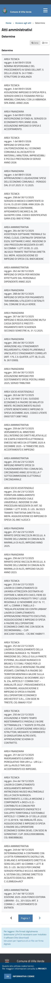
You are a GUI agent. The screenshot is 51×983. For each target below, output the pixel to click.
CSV (45, 42)
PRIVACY (42, 968)
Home (8, 23)
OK (8, 976)
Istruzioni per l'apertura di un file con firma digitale (23, 942)
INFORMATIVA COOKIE (24, 976)
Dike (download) (21, 937)
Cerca (35, 42)
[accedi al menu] (45, 10)
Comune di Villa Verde (20, 12)
